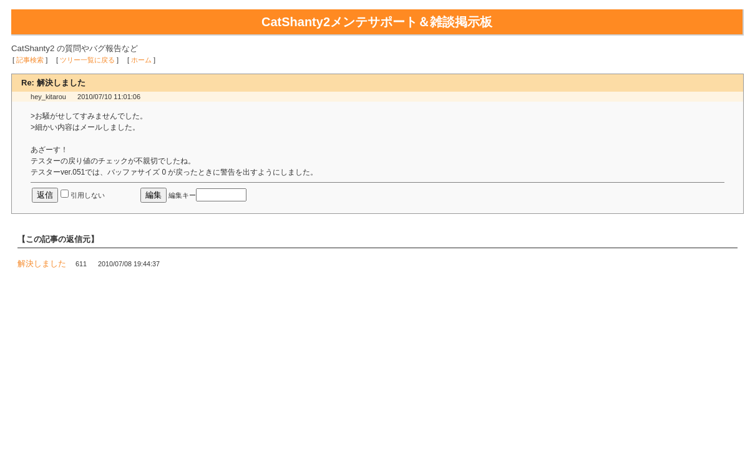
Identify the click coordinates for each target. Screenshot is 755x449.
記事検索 (30, 60)
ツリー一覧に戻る (87, 60)
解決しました (41, 263)
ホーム (141, 60)
